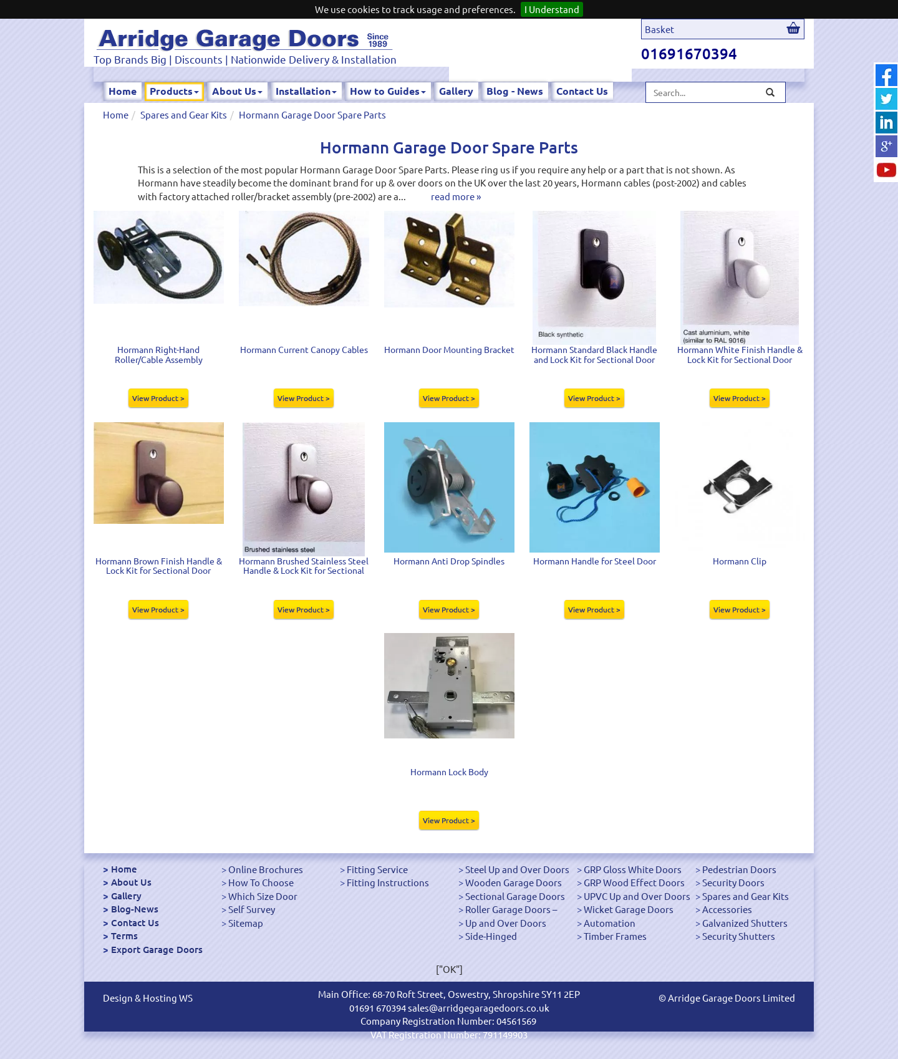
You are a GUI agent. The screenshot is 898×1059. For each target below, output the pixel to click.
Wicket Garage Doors (629, 909)
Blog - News (514, 90)
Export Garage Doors (157, 949)
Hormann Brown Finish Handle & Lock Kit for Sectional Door (158, 565)
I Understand (551, 9)
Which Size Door (262, 896)
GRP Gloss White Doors (633, 869)
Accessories (727, 909)
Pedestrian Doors (739, 869)
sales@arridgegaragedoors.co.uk (478, 1007)
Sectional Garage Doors (515, 896)
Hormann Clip (739, 560)
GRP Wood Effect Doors (634, 882)
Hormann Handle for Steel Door (594, 560)
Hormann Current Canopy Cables (304, 349)
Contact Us (582, 90)
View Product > (158, 398)
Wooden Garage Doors (513, 882)
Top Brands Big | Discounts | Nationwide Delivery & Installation (245, 58)
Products (174, 90)
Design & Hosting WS (148, 997)
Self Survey (251, 909)
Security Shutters (738, 936)
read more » (456, 196)
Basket (659, 29)
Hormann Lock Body (449, 771)
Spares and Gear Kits (183, 114)
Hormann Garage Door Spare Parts (312, 114)
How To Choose (261, 882)
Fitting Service (377, 869)
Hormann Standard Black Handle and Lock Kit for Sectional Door (594, 354)
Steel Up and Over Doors (517, 869)
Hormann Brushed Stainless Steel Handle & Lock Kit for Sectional (304, 565)
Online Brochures (265, 869)
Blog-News (134, 908)
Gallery (456, 90)
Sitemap (245, 923)
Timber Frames (615, 936)
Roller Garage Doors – (511, 909)
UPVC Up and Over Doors (637, 896)
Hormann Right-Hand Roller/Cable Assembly (159, 354)
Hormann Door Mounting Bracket (449, 349)
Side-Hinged (491, 936)
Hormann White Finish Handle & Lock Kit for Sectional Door (740, 354)
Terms (124, 935)
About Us (237, 90)
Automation (609, 923)
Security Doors (733, 882)
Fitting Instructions (388, 882)
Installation (306, 90)
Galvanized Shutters (745, 923)
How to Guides (388, 90)
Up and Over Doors (505, 923)
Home (123, 90)
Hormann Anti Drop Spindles (449, 560)
